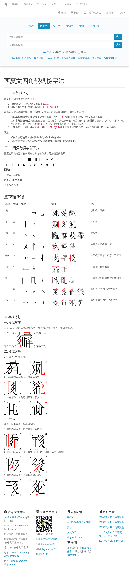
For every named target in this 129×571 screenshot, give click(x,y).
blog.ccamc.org (19, 561)
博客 (110, 12)
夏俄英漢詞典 (68, 58)
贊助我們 (43, 554)
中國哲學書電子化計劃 (79, 522)
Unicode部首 (52, 58)
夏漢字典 (38, 58)
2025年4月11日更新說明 (111, 522)
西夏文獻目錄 (111, 58)
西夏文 (28, 4)
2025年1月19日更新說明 (111, 527)
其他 (122, 12)
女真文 (55, 4)
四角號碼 (15, 58)
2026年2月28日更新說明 (111, 517)
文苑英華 (71, 532)
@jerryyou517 (48, 544)
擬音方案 (96, 58)
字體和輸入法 (92, 12)
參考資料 (72, 554)
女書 (68, 4)
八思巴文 (81, 4)
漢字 (15, 4)
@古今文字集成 (49, 539)
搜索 (118, 36)
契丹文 (41, 4)
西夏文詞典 (84, 58)
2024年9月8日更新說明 (111, 540)
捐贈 (75, 12)
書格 (69, 527)
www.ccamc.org (19, 552)
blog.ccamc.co (11, 564)
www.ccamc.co (12, 556)
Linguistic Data (74, 537)
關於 (62, 12)
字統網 (70, 517)
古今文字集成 (12, 517)
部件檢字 (27, 58)
